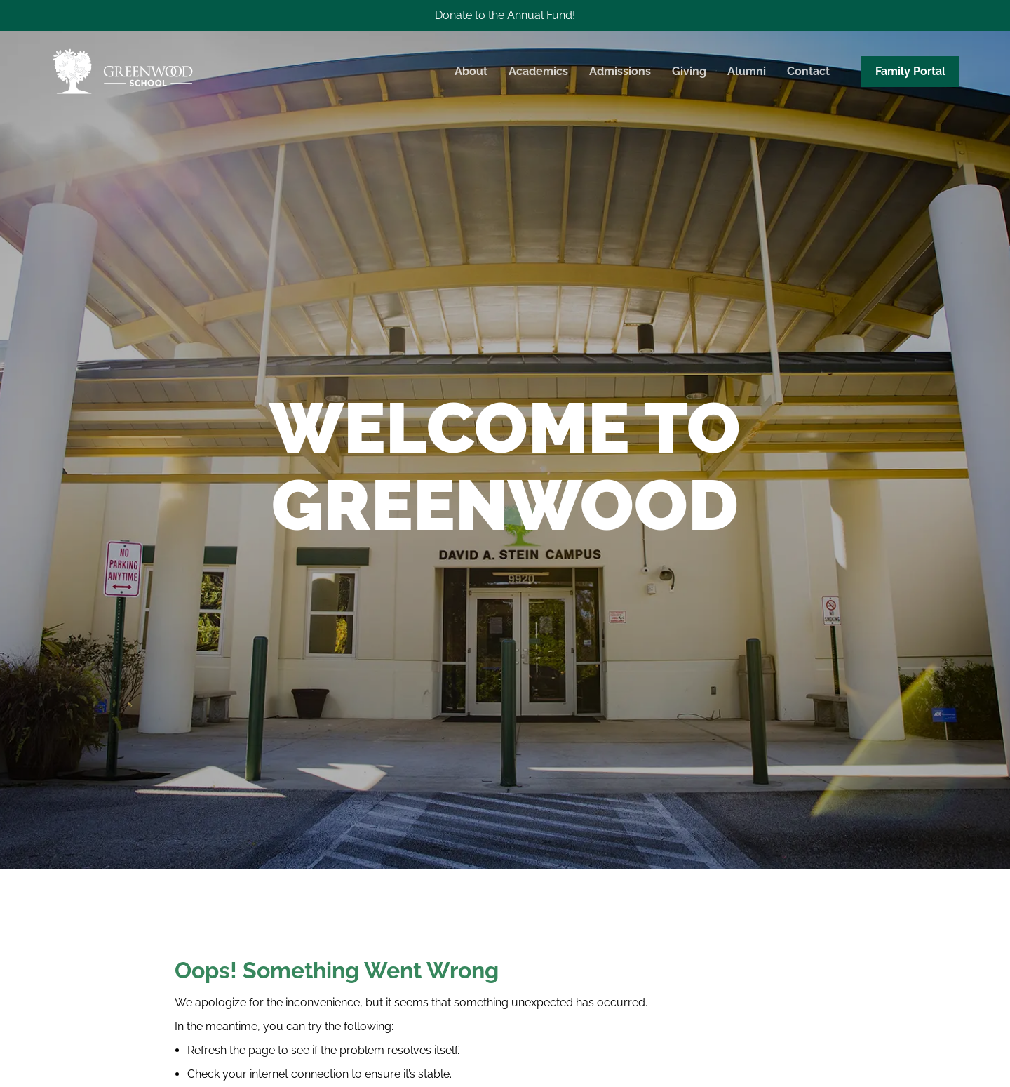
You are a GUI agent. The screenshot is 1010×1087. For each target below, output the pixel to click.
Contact (808, 71)
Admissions (620, 71)
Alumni (746, 71)
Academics (538, 71)
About (470, 71)
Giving (689, 71)
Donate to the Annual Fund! (505, 15)
